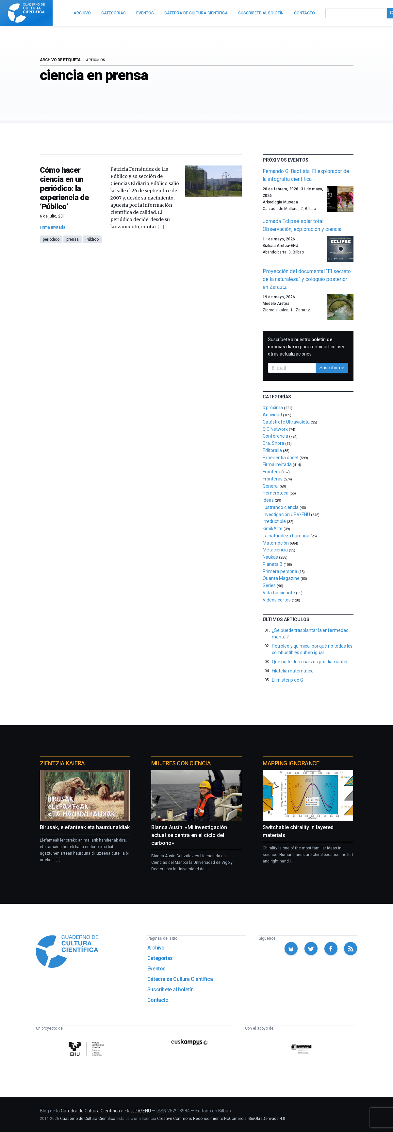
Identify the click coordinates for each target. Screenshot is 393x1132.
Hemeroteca (275, 493)
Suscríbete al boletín (170, 989)
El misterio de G (287, 680)
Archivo (156, 948)
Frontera (271, 471)
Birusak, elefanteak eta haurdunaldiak (85, 827)
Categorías (160, 958)
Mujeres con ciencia (181, 763)
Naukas (270, 557)
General (271, 486)
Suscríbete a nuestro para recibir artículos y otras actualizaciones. (306, 347)
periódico (51, 239)
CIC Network (275, 429)
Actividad (272, 414)
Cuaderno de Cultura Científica (87, 1118)
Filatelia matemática (293, 670)
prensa (72, 239)
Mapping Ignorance (291, 763)
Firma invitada (52, 227)
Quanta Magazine (281, 578)
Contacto (158, 1000)
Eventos (156, 969)
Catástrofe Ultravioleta (286, 422)
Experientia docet (281, 457)
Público (92, 239)
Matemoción (276, 543)
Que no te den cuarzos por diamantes (310, 661)
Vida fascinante (279, 592)
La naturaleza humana (286, 535)
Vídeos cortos (277, 599)
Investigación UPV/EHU (286, 514)
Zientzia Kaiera (62, 763)
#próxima (273, 407)
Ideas (268, 500)
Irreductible (274, 521)
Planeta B (273, 564)
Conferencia (275, 436)
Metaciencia (275, 549)
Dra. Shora (273, 443)
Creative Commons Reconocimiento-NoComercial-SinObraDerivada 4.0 (221, 1118)
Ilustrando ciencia (281, 507)
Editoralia (272, 450)
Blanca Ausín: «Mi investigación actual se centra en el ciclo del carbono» (189, 835)
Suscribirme (331, 367)
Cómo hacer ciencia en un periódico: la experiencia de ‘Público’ (64, 188)
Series (269, 585)
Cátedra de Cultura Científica (180, 979)
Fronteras (273, 478)
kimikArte (273, 528)
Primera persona (280, 571)
